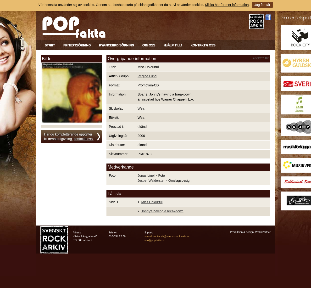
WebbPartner (263, 232)
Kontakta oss (202, 45)
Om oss (148, 45)
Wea (141, 108)
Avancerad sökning (116, 45)
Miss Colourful (152, 202)
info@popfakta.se (154, 240)
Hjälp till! (173, 45)
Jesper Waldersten (151, 180)
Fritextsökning (77, 45)
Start (50, 45)
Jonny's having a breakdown (162, 211)
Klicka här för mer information (227, 5)
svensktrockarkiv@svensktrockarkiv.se (166, 236)
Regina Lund (147, 76)
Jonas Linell (146, 175)
